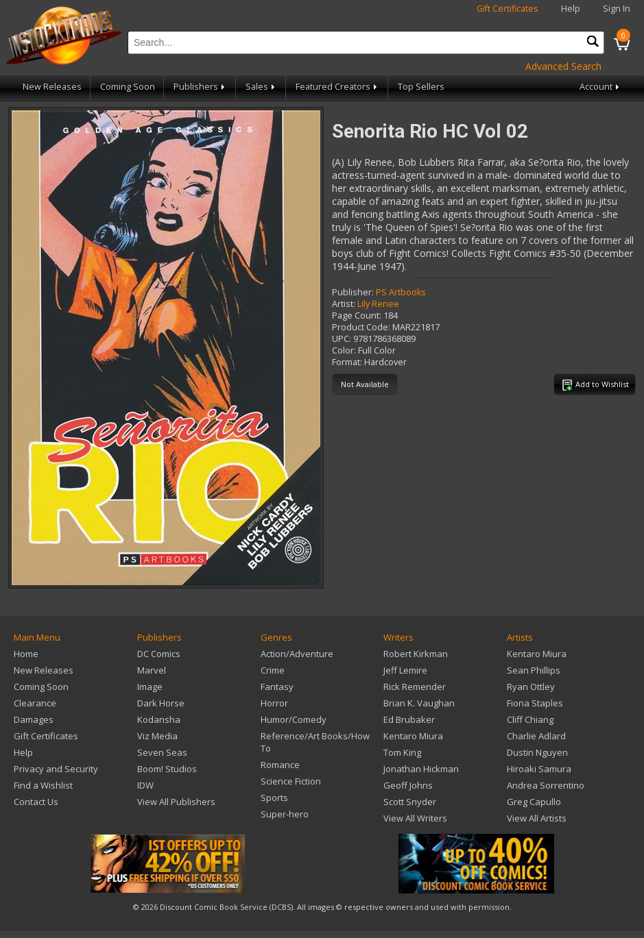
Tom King (402, 752)
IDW (145, 785)
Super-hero (285, 814)
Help (570, 8)
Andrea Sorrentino (545, 785)
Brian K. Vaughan (419, 703)
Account (600, 86)
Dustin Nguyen (537, 752)
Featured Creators (337, 86)
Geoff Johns (408, 785)
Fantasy (277, 686)
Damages (33, 719)
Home (26, 653)
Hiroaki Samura (539, 769)
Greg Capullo (534, 801)
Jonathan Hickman (421, 769)
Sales (261, 86)
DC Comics (158, 653)
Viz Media (157, 736)
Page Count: (356, 315)
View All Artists (537, 818)
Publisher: (353, 292)
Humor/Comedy (293, 719)
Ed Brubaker (409, 719)
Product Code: (361, 327)
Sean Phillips (533, 670)
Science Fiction (291, 781)
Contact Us (36, 801)
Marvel (151, 670)
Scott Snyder (409, 801)
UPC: (341, 339)
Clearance (35, 703)
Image (150, 686)
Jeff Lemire (405, 670)
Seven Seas (162, 752)
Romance (280, 764)
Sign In (616, 8)
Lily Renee (378, 304)
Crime (273, 670)
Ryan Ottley (531, 686)
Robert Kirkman (415, 653)
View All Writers (415, 818)
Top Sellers (421, 86)
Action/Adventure (297, 653)
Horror (274, 703)
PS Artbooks (401, 292)
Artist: (343, 304)
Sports (274, 797)
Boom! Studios (167, 769)
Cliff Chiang (530, 719)
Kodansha (158, 719)
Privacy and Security (56, 769)
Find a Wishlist (43, 785)
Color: (344, 350)
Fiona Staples (535, 703)
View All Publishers (176, 801)
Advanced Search (563, 66)
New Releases (52, 86)
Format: (347, 362)
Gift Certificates (507, 8)
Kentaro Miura (413, 736)
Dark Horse (160, 703)
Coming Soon (127, 86)
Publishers (200, 86)
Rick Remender (414, 686)
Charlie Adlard (536, 736)
